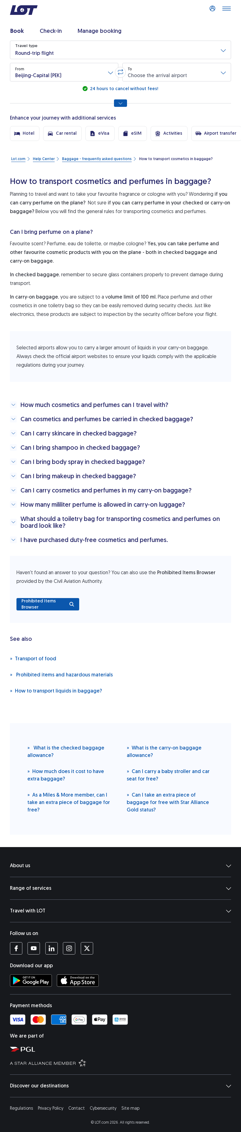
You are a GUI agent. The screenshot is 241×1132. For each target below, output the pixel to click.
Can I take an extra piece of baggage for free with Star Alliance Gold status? (168, 802)
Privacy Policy (50, 1108)
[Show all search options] (120, 103)
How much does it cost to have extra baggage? (65, 775)
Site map (130, 1108)
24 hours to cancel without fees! (123, 88)
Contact (76, 1108)
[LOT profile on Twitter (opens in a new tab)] (86, 948)
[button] (120, 50)
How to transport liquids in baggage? (56, 690)
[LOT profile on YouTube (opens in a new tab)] (33, 948)
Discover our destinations (120, 1086)
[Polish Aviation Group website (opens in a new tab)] (123, 1049)
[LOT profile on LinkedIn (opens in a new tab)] (51, 948)
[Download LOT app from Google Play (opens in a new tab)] (31, 980)
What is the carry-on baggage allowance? (164, 751)
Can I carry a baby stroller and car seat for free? (168, 775)
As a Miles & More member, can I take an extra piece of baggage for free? (68, 802)
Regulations (21, 1108)
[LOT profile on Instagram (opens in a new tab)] (69, 948)
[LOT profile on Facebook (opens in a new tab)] (16, 948)
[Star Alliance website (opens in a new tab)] (123, 1062)
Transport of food (33, 658)
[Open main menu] (226, 10)
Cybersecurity (103, 1108)
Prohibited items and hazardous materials (61, 674)
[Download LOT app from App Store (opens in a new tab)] (78, 980)
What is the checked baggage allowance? (65, 751)
